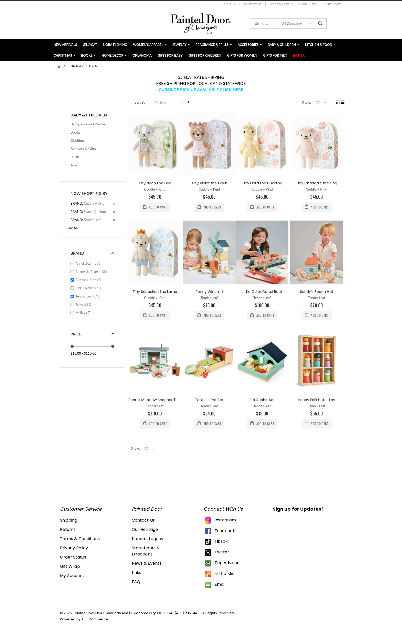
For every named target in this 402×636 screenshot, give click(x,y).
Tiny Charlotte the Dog (316, 183)
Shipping (68, 521)
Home (59, 66)
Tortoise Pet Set (209, 399)
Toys (74, 165)
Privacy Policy (74, 548)
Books (75, 132)
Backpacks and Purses (88, 124)
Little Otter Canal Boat (262, 291)
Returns (68, 530)
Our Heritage (145, 530)
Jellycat (86, 304)
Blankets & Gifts (83, 148)
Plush (75, 157)
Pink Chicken (89, 288)
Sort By (140, 102)
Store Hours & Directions (146, 551)
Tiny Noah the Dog (155, 183)
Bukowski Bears (92, 271)
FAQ (136, 582)
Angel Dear (89, 263)
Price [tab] (76, 334)
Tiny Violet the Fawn (210, 183)
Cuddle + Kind (90, 279)
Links (136, 573)
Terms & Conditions (80, 539)
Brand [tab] (77, 253)
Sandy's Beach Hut (316, 291)
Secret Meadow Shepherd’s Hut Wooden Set (169, 399)
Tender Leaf (88, 296)
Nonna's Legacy (147, 539)
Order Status (73, 558)
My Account (279, 4)
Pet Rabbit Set (262, 399)
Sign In (229, 4)
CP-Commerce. (95, 619)
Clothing (77, 140)
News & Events (147, 564)
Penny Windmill (210, 291)
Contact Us (252, 4)
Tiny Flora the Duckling (262, 183)
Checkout (333, 4)
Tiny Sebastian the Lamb (155, 291)
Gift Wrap (70, 567)
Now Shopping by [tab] (89, 193)
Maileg (85, 312)
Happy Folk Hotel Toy (316, 399)
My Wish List (306, 4)
